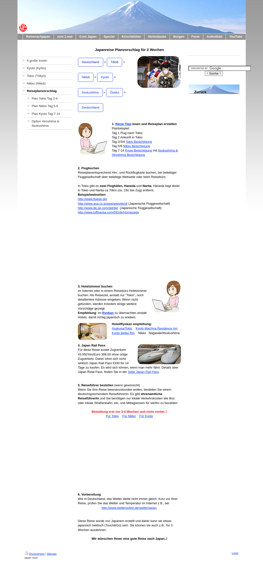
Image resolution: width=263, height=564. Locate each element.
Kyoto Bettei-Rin (123, 333)
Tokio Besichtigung (139, 141)
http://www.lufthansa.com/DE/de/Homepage (108, 212)
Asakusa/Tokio (122, 328)
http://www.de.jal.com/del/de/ (98, 208)
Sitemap (52, 553)
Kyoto (105, 77)
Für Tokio (112, 416)
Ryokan (108, 313)
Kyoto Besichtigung (138, 150)
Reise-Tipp (123, 124)
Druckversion (35, 553)
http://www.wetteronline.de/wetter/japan (129, 508)
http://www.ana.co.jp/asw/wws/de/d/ (102, 203)
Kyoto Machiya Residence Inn (157, 328)
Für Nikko (129, 416)
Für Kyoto (146, 416)
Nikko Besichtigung (136, 146)
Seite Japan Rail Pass (143, 372)
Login (235, 553)
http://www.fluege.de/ (92, 199)
